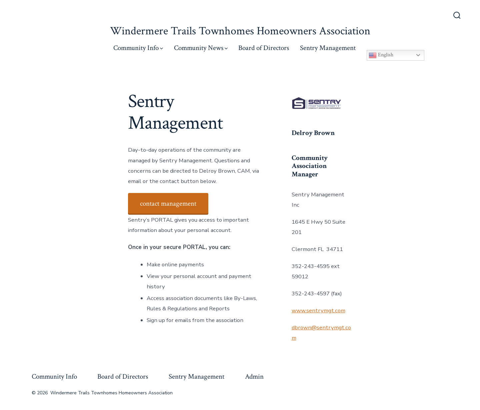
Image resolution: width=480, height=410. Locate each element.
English (381, 55)
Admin (254, 376)
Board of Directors (263, 47)
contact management (168, 203)
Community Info (138, 47)
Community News (201, 47)
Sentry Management (328, 47)
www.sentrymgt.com (318, 310)
